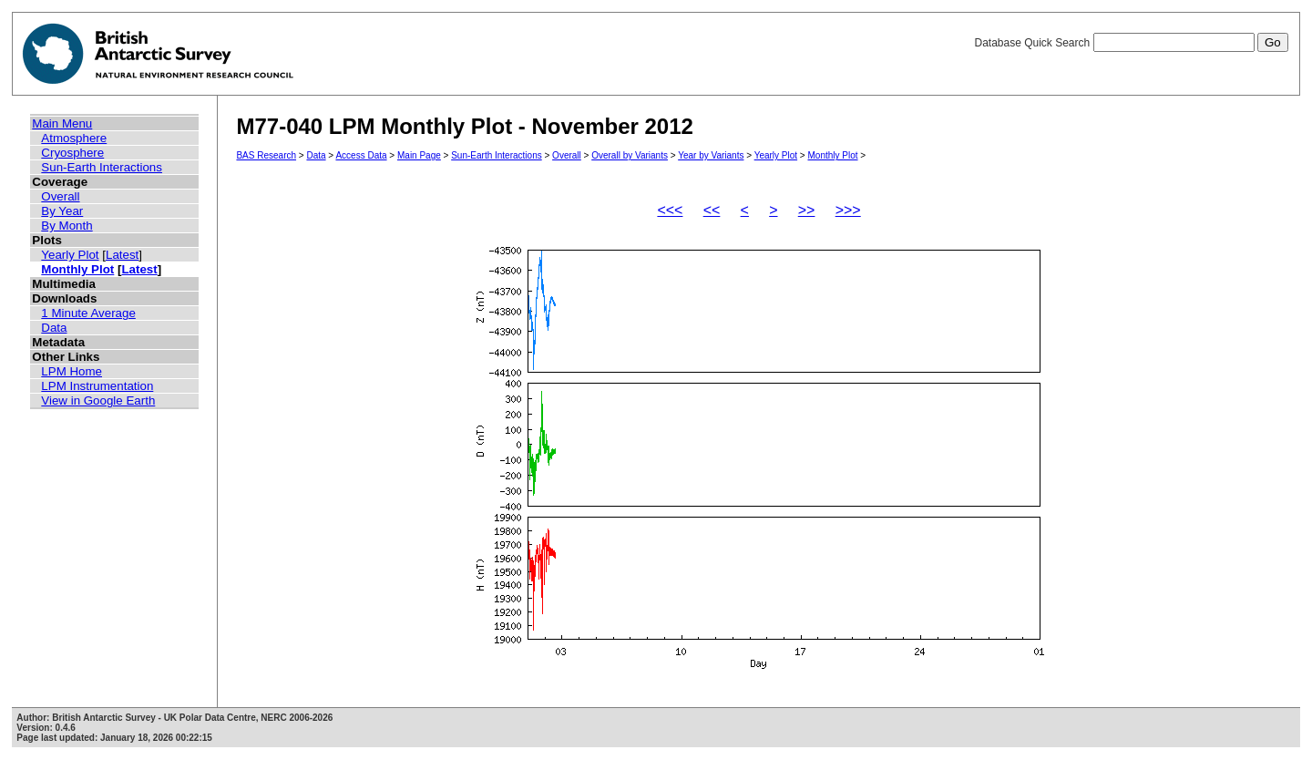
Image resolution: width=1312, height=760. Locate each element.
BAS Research (266, 155)
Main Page (419, 155)
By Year (62, 211)
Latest (122, 255)
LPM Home (71, 371)
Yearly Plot (69, 255)
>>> (848, 210)
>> (806, 210)
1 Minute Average (88, 313)
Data (54, 327)
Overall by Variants (629, 155)
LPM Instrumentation (97, 386)
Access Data (360, 155)
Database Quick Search (1130, 42)
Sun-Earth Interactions (101, 167)
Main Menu (62, 123)
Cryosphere (72, 152)
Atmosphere (74, 138)
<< (712, 210)
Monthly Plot (77, 269)
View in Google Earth (98, 400)
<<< (669, 210)
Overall (60, 196)
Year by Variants (710, 155)
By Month (66, 225)
